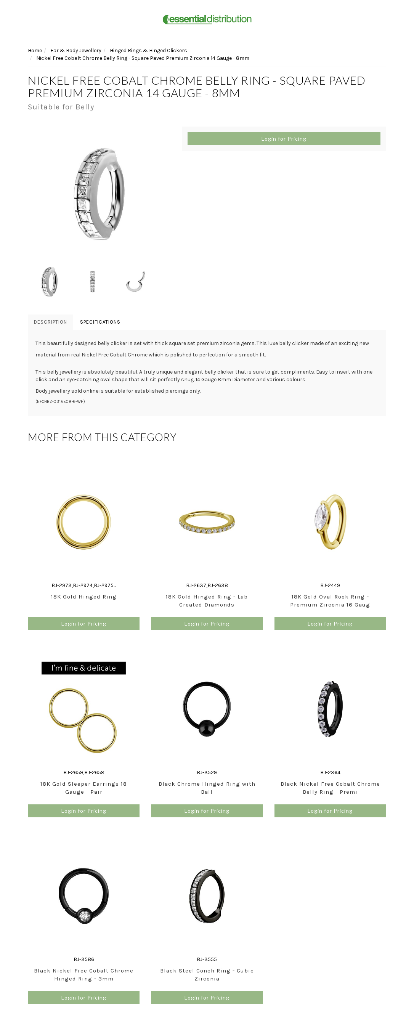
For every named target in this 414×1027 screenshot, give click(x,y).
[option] (99, 193)
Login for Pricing (284, 138)
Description (50, 322)
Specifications (100, 322)
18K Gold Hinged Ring (84, 596)
